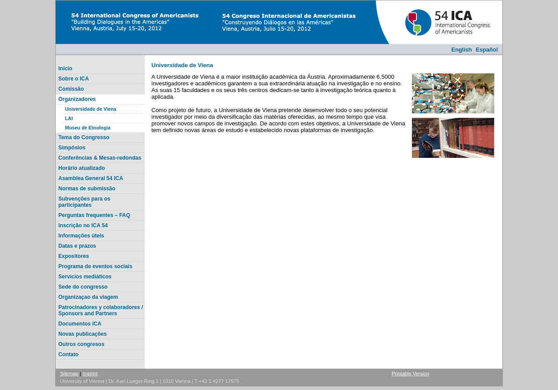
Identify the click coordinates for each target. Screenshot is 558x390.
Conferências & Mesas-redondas (99, 158)
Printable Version (410, 373)
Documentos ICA (80, 324)
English (461, 49)
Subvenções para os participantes (84, 202)
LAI (69, 118)
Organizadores (77, 99)
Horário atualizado (81, 168)
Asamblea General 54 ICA (90, 178)
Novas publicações (82, 334)
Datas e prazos (77, 246)
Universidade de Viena (90, 109)
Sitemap (69, 373)
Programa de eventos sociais (95, 266)
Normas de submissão (86, 188)
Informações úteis (81, 236)
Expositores (73, 256)
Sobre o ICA (73, 79)
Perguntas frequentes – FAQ (94, 215)
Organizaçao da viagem (88, 297)
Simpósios (72, 148)
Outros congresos (81, 344)
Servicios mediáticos (84, 276)
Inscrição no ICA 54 (83, 225)
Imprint (90, 373)
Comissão (71, 89)
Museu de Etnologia (87, 127)
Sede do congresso (83, 287)
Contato (68, 354)
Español (487, 49)
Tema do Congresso (83, 137)
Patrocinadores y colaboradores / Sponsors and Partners (100, 310)
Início (65, 68)
